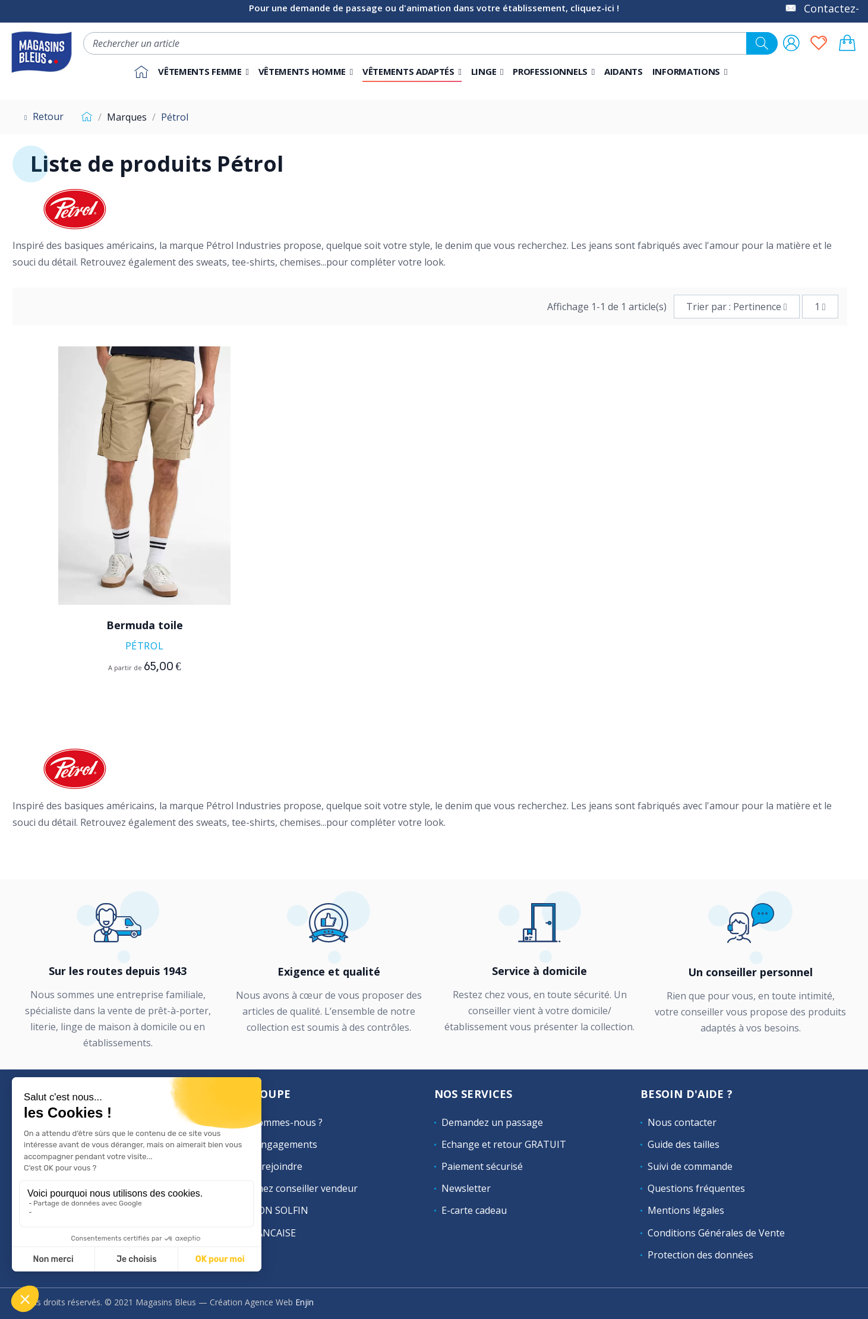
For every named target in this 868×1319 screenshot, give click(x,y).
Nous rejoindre (268, 1166)
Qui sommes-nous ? (279, 1122)
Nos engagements (276, 1144)
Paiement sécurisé (482, 1166)
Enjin (304, 1302)
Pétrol (144, 645)
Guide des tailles (683, 1144)
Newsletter (466, 1188)
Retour (42, 116)
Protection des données (700, 1254)
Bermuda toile (144, 625)
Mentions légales (686, 1210)
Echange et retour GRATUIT (503, 1144)
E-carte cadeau (474, 1210)
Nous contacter (682, 1122)
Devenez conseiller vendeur (296, 1188)
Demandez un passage (492, 1122)
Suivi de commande (690, 1166)
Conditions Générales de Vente (716, 1232)
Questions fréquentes (696, 1188)
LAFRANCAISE (265, 1232)
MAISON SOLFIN (271, 1210)
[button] (554, 72)
